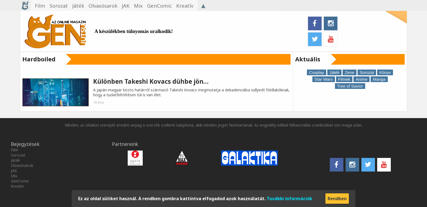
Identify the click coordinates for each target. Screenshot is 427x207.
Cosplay (316, 72)
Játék (334, 72)
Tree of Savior (350, 86)
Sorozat (367, 72)
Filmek (344, 79)
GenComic (20, 181)
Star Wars (324, 79)
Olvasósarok (22, 165)
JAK (14, 170)
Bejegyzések (25, 144)
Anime (361, 79)
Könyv (385, 72)
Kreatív (17, 186)
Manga (379, 79)
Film (14, 149)
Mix (14, 175)
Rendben (337, 199)
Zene (349, 72)
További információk (289, 199)
